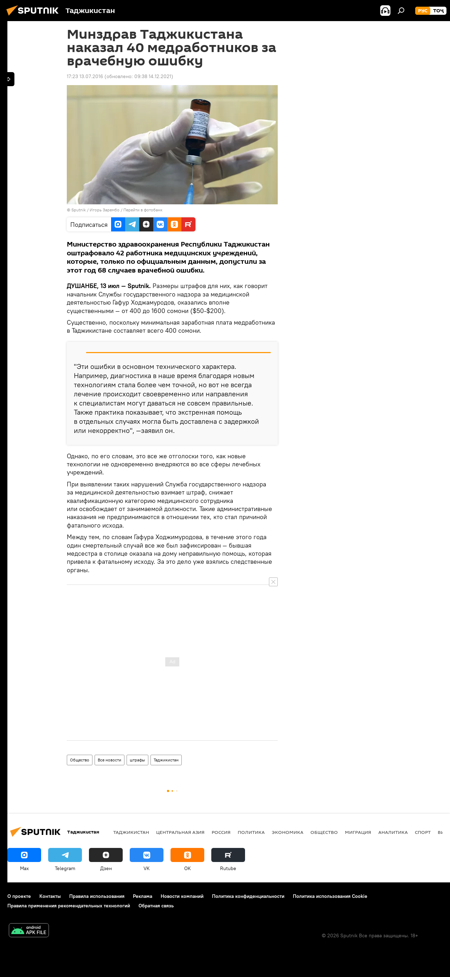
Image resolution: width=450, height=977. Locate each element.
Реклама (142, 896)
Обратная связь (156, 905)
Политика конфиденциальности (248, 896)
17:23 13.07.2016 (85, 76)
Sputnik (79, 209)
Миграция (358, 832)
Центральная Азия (180, 832)
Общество (79, 759)
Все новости (109, 759)
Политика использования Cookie (330, 896)
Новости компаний (182, 896)
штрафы (137, 759)
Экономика (287, 832)
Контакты (50, 896)
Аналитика (393, 832)
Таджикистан (166, 759)
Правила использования (96, 896)
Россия (221, 832)
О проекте (19, 896)
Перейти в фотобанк (142, 209)
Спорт (423, 832)
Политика (251, 832)
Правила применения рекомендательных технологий (68, 905)
